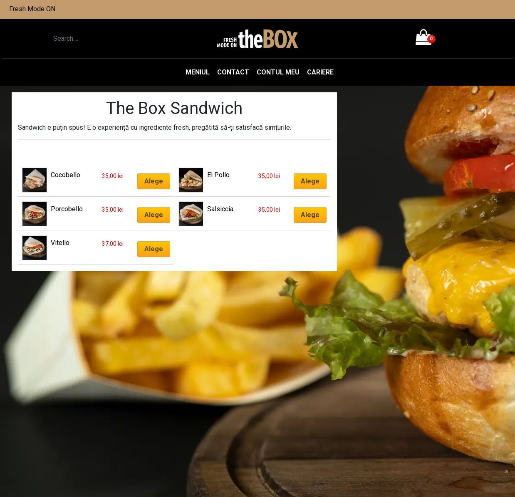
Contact (233, 72)
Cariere (320, 72)
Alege (153, 181)
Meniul (198, 72)
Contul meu (278, 72)
